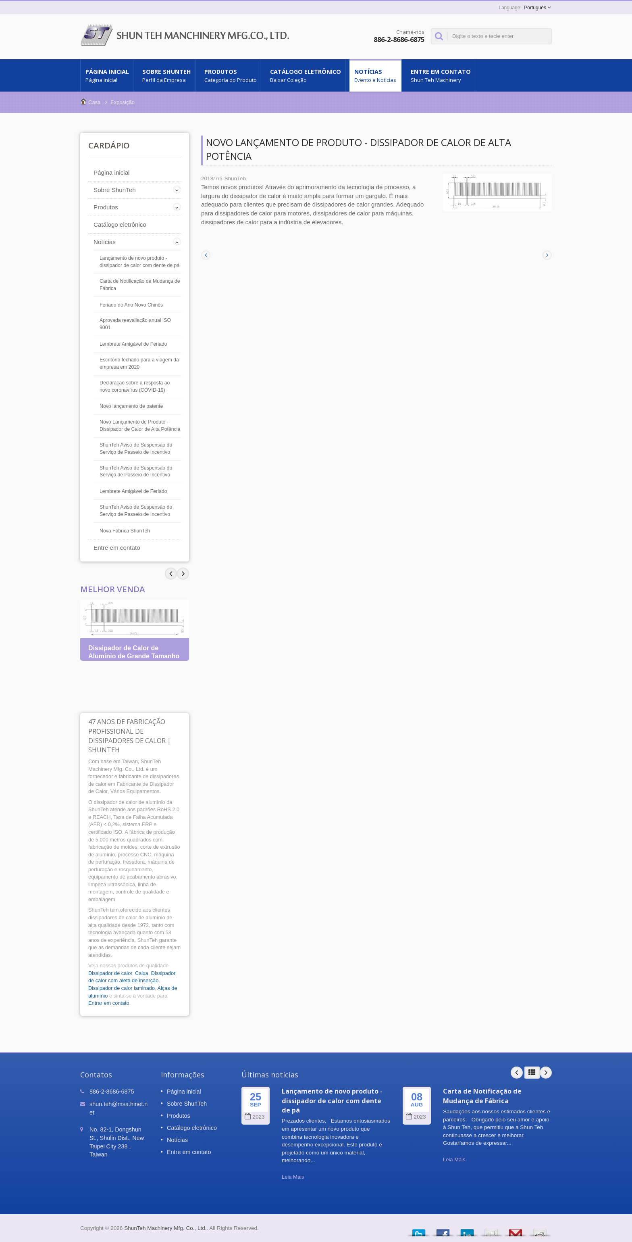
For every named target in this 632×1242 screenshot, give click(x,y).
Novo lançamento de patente (131, 406)
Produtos (230, 75)
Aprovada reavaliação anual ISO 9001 (135, 323)
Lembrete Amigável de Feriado (133, 344)
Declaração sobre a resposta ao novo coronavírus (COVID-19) (135, 386)
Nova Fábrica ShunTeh (125, 531)
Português (535, 7)
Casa (94, 102)
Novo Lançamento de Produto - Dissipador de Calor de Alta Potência (140, 425)
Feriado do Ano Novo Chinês (131, 305)
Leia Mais (293, 1177)
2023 (254, 1117)
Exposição (122, 102)
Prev (183, 574)
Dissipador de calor (110, 973)
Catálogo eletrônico (305, 75)
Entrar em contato (108, 1003)
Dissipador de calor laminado (121, 988)
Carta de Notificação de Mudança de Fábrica (140, 284)
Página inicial (107, 75)
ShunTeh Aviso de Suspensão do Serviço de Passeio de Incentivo (136, 448)
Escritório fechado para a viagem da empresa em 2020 (139, 363)
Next (171, 574)
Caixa (141, 973)
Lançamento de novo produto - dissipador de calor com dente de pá (139, 261)
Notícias (375, 75)
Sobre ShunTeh (166, 75)
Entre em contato (440, 75)
